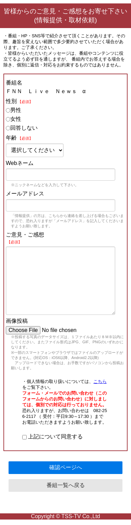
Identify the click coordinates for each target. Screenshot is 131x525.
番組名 (14, 83)
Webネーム (20, 163)
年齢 (19, 138)
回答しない (22, 128)
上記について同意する (52, 436)
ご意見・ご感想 (25, 238)
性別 (19, 101)
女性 (13, 119)
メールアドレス (25, 193)
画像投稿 (17, 321)
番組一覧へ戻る (66, 485)
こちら (100, 381)
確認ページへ (65, 467)
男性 (13, 110)
